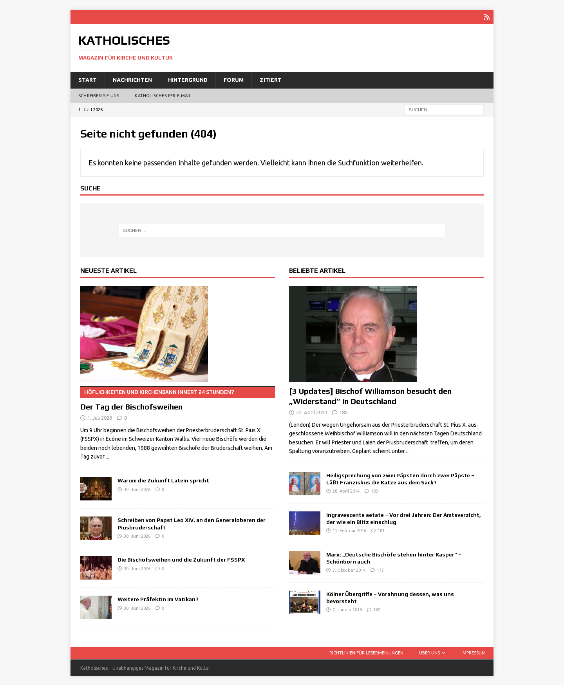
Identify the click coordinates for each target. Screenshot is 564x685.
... (107, 456)
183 (374, 490)
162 (376, 609)
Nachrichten (132, 79)
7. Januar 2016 (347, 609)
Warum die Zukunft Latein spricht (163, 480)
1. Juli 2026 (99, 417)
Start (87, 79)
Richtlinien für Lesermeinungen (366, 652)
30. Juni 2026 (137, 488)
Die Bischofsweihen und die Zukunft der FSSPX (181, 559)
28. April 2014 (346, 490)
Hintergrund (188, 79)
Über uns (429, 652)
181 (381, 529)
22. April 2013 (311, 411)
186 (343, 411)
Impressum (473, 652)
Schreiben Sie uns (98, 94)
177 (380, 569)
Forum (234, 79)
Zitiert (271, 79)
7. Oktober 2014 (349, 569)
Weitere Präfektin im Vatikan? (158, 598)
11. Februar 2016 (349, 529)
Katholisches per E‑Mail (163, 94)
